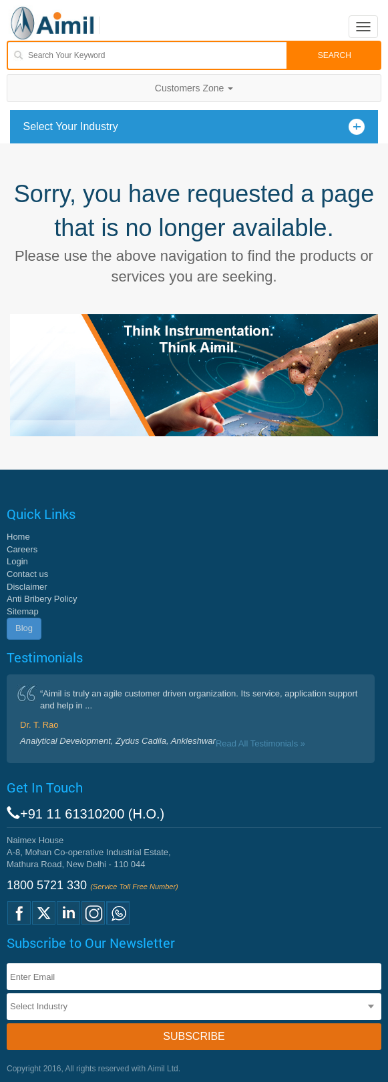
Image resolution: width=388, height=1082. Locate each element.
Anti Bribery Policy (42, 599)
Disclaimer (27, 587)
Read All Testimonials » (260, 743)
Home (18, 537)
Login (17, 561)
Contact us (27, 574)
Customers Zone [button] (194, 88)
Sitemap (23, 611)
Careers (22, 549)
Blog (24, 628)
